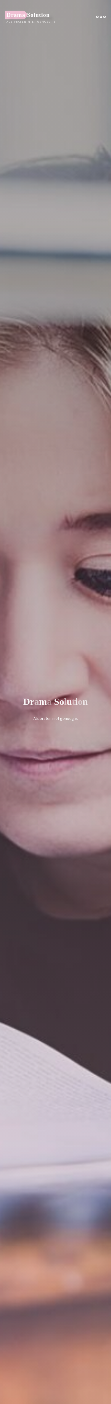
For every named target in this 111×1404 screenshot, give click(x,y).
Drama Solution (28, 15)
